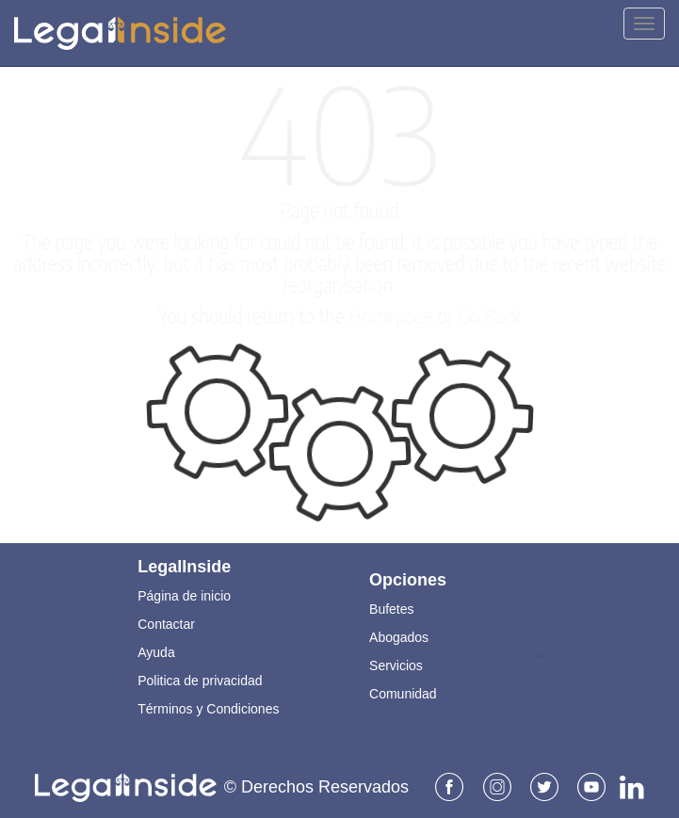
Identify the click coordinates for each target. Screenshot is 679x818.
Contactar (166, 623)
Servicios (396, 664)
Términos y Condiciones (208, 707)
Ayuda (155, 651)
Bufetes (391, 608)
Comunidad (403, 692)
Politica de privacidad (199, 679)
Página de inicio (184, 594)
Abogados (398, 636)
